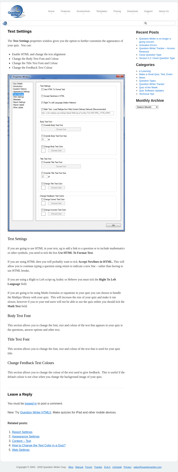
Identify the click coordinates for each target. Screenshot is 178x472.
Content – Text (21, 441)
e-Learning (145, 71)
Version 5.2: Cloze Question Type (157, 58)
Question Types (147, 80)
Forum (88, 467)
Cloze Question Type (150, 54)
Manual (79, 467)
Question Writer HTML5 (35, 412)
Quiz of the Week (148, 87)
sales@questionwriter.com (148, 467)
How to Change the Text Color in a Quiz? (39, 445)
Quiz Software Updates (151, 90)
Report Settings (22, 432)
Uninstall (117, 467)
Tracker (98, 467)
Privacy (128, 467)
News (142, 77)
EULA (107, 467)
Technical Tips (146, 94)
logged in (31, 403)
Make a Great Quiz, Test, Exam (155, 74)
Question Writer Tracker (151, 84)
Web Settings (21, 449)
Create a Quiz (18, 11)
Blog (70, 467)
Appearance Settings (26, 436)
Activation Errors (148, 45)
